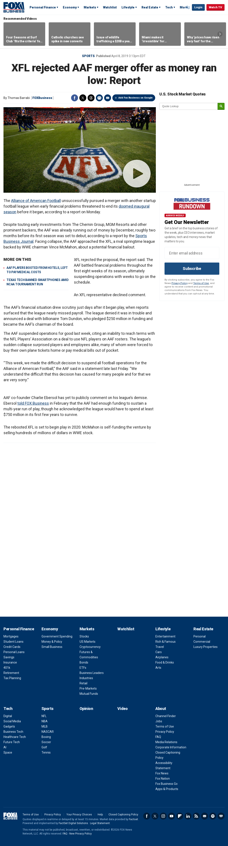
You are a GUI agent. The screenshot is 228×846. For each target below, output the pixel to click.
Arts (158, 667)
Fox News (161, 773)
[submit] (221, 106)
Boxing (46, 737)
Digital (7, 716)
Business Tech (13, 731)
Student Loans (13, 641)
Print (99, 97)
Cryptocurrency (90, 647)
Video (122, 708)
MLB (45, 726)
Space (7, 752)
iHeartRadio (221, 816)
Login (198, 7)
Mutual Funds (89, 693)
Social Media (12, 721)
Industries (86, 678)
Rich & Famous (165, 641)
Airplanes (161, 657)
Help (100, 814)
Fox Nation (162, 778)
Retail (83, 683)
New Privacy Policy (80, 833)
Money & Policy (52, 641)
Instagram (163, 816)
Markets (90, 7)
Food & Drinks (164, 662)
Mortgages (10, 636)
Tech (169, 7)
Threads (91, 97)
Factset (133, 819)
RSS (196, 816)
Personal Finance (43, 7)
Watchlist (110, 7)
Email (107, 97)
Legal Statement (100, 823)
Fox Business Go (166, 783)
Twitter (82, 97)
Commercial (201, 641)
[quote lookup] (188, 106)
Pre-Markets (88, 688)
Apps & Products (166, 789)
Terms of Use (201, 283)
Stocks (84, 636)
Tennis (46, 752)
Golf (44, 747)
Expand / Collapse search (187, 8)
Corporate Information (170, 747)
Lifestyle (128, 7)
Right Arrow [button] (220, 34)
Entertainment (165, 636)
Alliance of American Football (36, 200)
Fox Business (13, 7)
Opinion (86, 708)
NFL (44, 716)
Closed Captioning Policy (123, 814)
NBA (45, 721)
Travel (159, 647)
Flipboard (179, 816)
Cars (158, 652)
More (184, 7)
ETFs (83, 667)
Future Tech (11, 742)
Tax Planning (12, 678)
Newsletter (204, 816)
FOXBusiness (42, 98)
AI (4, 747)
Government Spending (57, 636)
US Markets (87, 641)
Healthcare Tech (14, 737)
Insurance (10, 662)
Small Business (52, 647)
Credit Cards (11, 647)
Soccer (46, 742)
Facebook (74, 97)
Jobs (158, 721)
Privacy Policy (179, 283)
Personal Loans (14, 652)
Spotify (212, 816)
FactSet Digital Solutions (73, 823)
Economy (70, 7)
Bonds (84, 662)
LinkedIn (188, 816)
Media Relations (166, 742)
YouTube (171, 816)
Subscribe (192, 268)
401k (6, 667)
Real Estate (149, 7)
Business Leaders (92, 673)
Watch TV (215, 7)
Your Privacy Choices (79, 814)
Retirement (11, 673)
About (160, 708)
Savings (8, 657)
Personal (199, 636)
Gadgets (9, 726)
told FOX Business (33, 403)
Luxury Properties (205, 647)
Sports (88, 56)
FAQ (158, 737)
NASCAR (48, 731)
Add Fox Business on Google (135, 97)
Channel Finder (165, 716)
